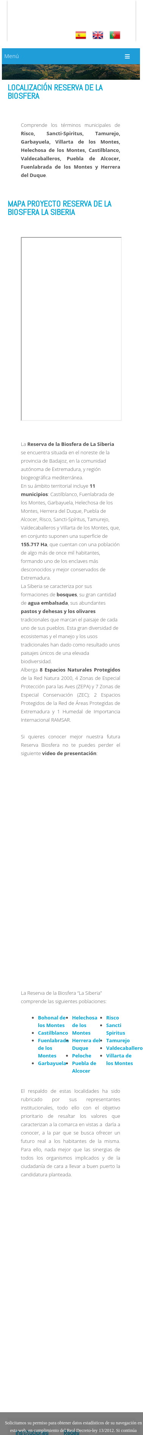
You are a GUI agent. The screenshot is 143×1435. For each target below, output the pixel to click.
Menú (11, 56)
